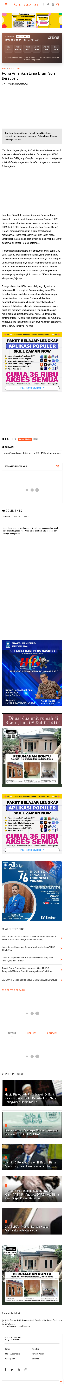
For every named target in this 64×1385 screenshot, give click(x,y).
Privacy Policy (38, 1354)
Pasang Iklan (10, 1359)
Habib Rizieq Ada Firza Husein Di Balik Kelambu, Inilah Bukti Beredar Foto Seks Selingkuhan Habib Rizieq (30, 1098)
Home (4, 68)
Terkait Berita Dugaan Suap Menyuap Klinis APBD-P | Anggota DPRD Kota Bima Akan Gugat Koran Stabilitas (32, 1194)
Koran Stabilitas (25, 4)
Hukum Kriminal (14, 68)
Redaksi (35, 1349)
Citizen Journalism (12, 1354)
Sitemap (35, 1359)
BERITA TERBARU (13, 990)
